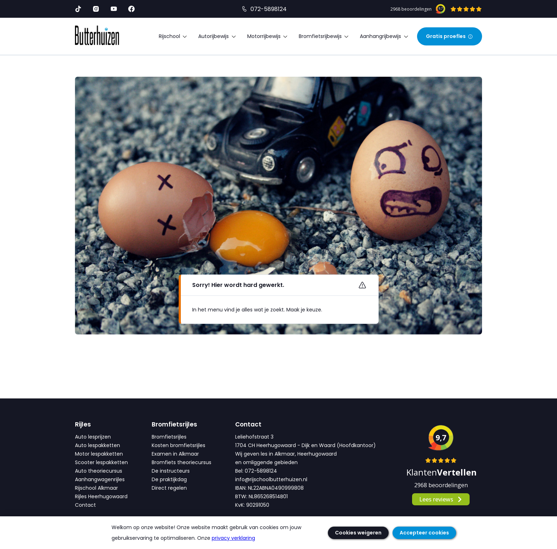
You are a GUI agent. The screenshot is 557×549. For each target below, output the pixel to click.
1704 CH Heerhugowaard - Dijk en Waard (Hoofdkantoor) (305, 445)
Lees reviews (441, 499)
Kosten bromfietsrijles (178, 445)
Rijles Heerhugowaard (101, 496)
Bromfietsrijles (169, 436)
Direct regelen (169, 487)
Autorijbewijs (217, 36)
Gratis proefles (449, 36)
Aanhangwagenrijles (100, 479)
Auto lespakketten (97, 445)
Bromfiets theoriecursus (181, 462)
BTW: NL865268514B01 (261, 496)
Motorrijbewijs (267, 36)
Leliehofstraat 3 (254, 436)
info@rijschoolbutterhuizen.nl (271, 479)
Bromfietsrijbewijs (324, 36)
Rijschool (173, 36)
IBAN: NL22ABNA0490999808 (269, 487)
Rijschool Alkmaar (96, 487)
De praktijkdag (169, 479)
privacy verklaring (233, 538)
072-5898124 (268, 9)
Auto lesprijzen (93, 436)
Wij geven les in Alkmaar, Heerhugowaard (286, 453)
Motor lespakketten (99, 453)
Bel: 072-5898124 (256, 470)
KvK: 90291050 (252, 505)
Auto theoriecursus (98, 470)
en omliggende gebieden (266, 462)
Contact (85, 505)
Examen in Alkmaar (175, 453)
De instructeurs (171, 470)
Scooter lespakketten (101, 462)
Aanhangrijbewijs (384, 36)
